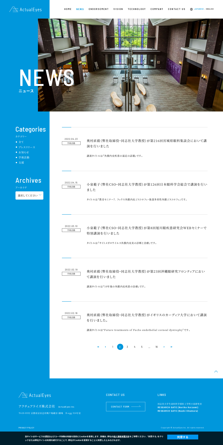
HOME (68, 9)
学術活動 (24, 157)
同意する (182, 437)
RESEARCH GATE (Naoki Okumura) (178, 410)
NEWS (80, 9)
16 (157, 347)
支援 (21, 162)
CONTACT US (177, 9)
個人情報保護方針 (121, 436)
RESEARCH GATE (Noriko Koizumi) (178, 407)
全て (21, 142)
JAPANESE (199, 9)
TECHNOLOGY (137, 9)
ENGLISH (210, 9)
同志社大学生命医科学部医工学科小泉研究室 (180, 403)
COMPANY (157, 9)
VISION (118, 9)
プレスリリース (27, 147)
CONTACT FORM (125, 406)
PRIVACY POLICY (26, 427)
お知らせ (24, 152)
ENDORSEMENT (99, 9)
